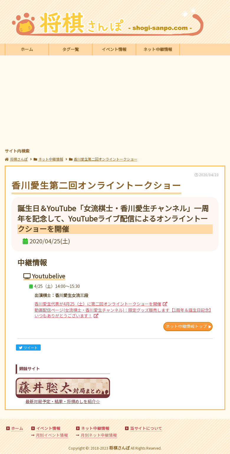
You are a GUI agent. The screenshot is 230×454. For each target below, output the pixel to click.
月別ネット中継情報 (99, 435)
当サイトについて (146, 428)
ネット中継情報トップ (186, 326)
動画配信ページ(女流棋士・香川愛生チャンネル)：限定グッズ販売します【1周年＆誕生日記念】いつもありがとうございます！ (122, 313)
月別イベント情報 (52, 435)
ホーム (27, 49)
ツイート (28, 347)
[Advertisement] (115, 102)
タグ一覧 (70, 49)
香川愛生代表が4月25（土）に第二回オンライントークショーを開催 (97, 304)
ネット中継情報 (157, 49)
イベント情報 (114, 49)
